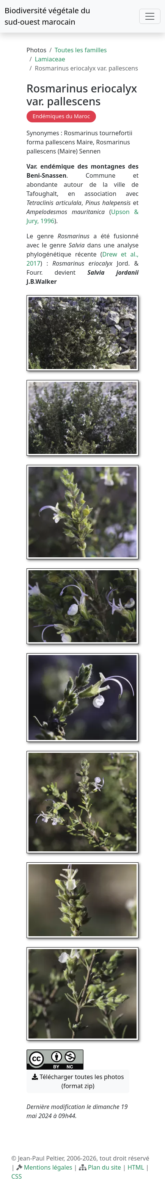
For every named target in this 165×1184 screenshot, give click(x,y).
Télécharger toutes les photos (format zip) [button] (78, 1081)
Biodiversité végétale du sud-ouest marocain (47, 16)
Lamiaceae (50, 59)
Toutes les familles (81, 50)
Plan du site (104, 1167)
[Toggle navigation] (149, 16)
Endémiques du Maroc (61, 116)
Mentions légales (48, 1167)
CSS (16, 1176)
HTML (135, 1167)
